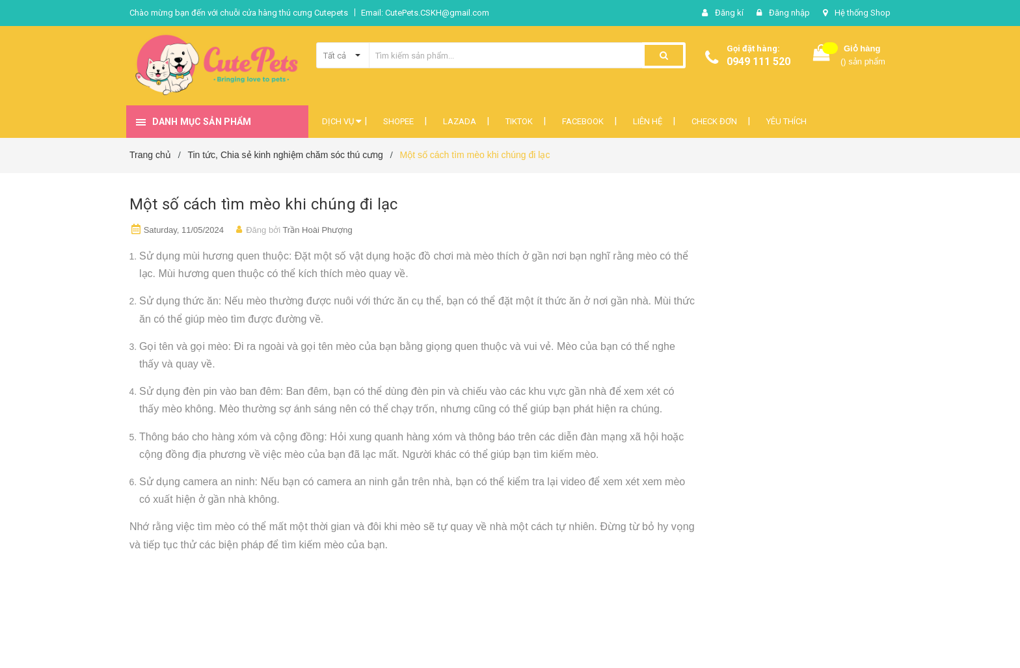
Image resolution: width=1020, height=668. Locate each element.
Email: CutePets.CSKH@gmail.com (425, 13)
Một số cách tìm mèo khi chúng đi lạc (263, 204)
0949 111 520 (758, 61)
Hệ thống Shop (863, 13)
